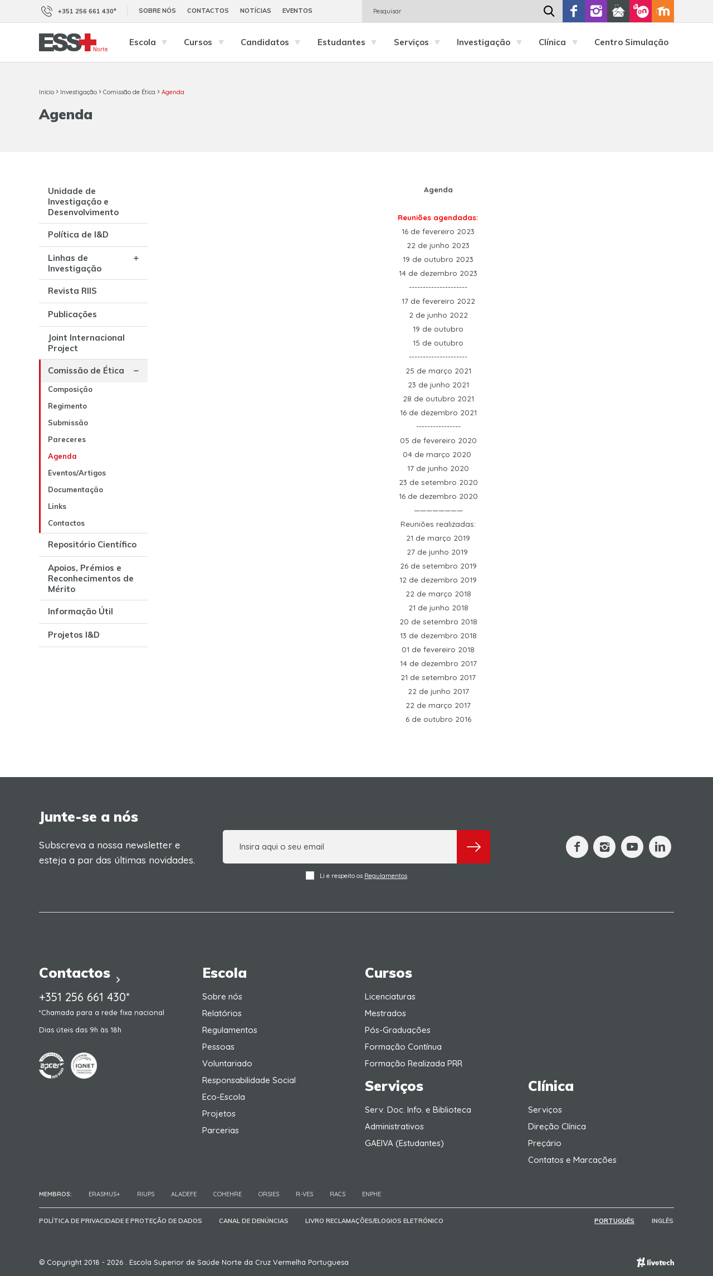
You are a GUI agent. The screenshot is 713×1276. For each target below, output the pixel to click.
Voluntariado (227, 1063)
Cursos (206, 42)
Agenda (173, 92)
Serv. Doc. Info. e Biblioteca (418, 1109)
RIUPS (145, 1194)
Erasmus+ (104, 1194)
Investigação (492, 42)
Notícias (255, 10)
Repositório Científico (92, 544)
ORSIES (268, 1194)
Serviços (420, 42)
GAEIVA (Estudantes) (404, 1143)
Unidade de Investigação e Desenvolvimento (83, 201)
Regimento (67, 405)
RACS (337, 1194)
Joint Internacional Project (86, 342)
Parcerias (220, 1130)
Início (46, 92)
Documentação (75, 489)
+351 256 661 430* (77, 11)
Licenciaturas (390, 996)
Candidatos (273, 42)
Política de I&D (78, 234)
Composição (70, 389)
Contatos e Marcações (572, 1159)
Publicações (72, 314)
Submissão (68, 422)
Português (615, 1221)
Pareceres (67, 439)
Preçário (544, 1143)
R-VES (304, 1194)
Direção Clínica (557, 1126)
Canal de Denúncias (254, 1221)
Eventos (297, 10)
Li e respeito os (356, 875)
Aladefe (184, 1194)
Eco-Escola (223, 1096)
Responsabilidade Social (249, 1080)
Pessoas (218, 1046)
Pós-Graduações (398, 1030)
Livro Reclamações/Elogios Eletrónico (374, 1221)
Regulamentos (385, 876)
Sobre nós (157, 10)
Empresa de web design (655, 1262)
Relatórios (222, 1013)
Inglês (663, 1221)
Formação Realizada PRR (413, 1063)
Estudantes (350, 42)
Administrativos (394, 1126)
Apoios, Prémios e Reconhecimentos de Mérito (91, 578)
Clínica (561, 42)
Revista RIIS (72, 290)
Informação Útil (80, 611)
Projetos (219, 1113)
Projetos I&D (74, 634)
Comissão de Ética (129, 92)
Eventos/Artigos (77, 472)
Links (57, 506)
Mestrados (385, 1013)
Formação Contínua (403, 1046)
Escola (151, 42)
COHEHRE (227, 1194)
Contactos (208, 10)
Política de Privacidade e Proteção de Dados (120, 1221)
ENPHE (371, 1194)
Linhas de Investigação (74, 263)
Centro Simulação (631, 42)
